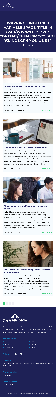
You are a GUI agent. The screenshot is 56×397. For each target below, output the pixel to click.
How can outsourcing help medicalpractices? (25, 86)
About (7, 344)
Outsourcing (35, 344)
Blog (32, 341)
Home (7, 341)
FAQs (33, 347)
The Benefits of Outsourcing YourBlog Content (26, 147)
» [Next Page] (12, 303)
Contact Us (9, 347)
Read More (46, 110)
